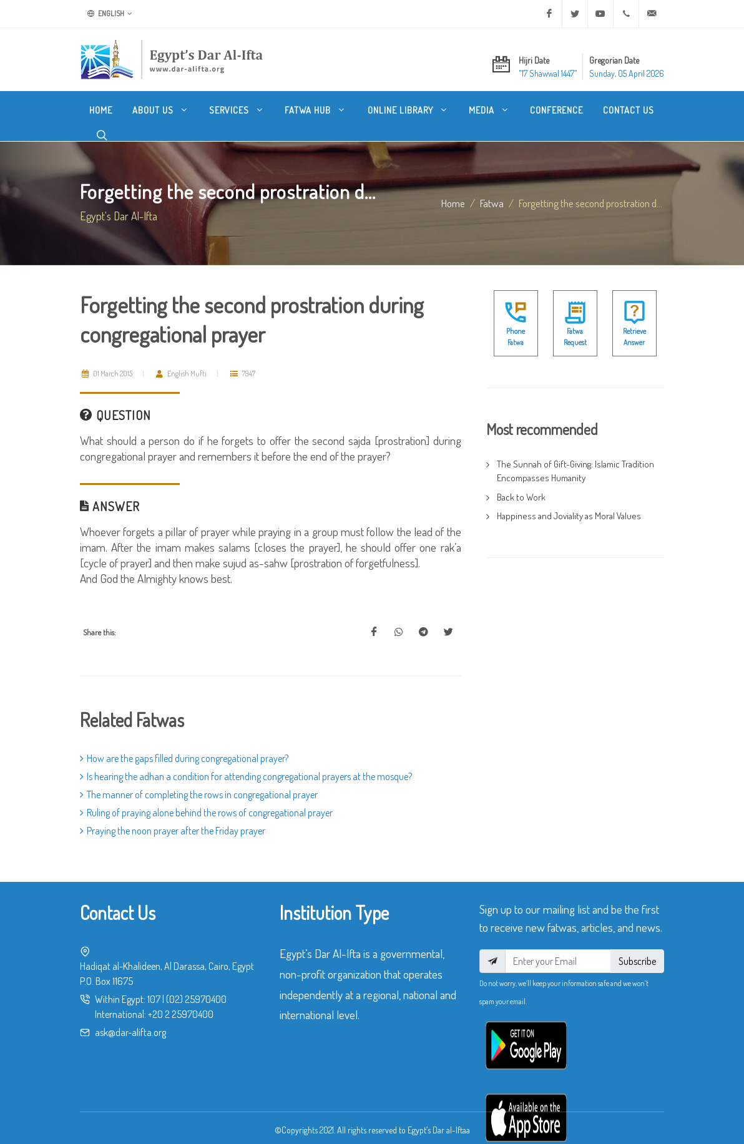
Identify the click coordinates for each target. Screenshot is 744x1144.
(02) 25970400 (196, 986)
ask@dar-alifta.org (130, 1020)
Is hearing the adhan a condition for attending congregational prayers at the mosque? (246, 764)
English (109, 13)
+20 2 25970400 (180, 1001)
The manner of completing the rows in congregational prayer (199, 782)
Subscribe (637, 948)
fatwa (492, 190)
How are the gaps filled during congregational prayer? (184, 746)
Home (453, 190)
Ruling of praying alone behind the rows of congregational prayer (206, 800)
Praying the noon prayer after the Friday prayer (172, 818)
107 (153, 986)
